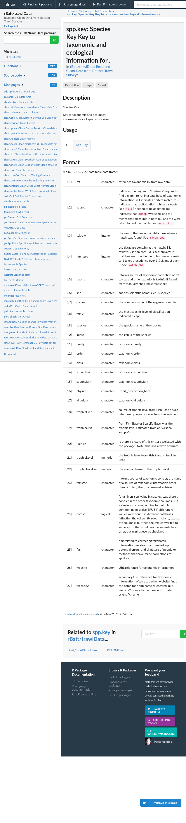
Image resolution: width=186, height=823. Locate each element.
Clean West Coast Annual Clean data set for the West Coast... (47, 185)
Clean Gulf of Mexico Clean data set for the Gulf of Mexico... (45, 128)
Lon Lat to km (15, 269)
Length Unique (14, 280)
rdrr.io (9, 4)
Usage (88, 85)
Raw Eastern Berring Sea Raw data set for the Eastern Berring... (45, 327)
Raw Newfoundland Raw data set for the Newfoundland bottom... (47, 348)
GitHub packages (119, 693)
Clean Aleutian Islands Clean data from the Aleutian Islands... (43, 107)
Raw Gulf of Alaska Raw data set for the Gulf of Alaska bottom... (45, 337)
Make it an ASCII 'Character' (29, 285)
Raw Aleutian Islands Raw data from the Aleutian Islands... (41, 321)
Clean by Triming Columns (27, 175)
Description (72, 85)
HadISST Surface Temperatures (27, 259)
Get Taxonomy (16, 248)
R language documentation (82, 685)
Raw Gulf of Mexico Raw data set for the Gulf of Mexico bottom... (47, 332)
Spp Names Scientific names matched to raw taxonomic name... (47, 243)
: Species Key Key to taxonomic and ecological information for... (114, 14)
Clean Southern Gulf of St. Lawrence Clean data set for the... (45, 159)
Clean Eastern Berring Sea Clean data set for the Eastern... (43, 117)
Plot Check (17, 316)
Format (102, 85)
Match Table (17, 290)
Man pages (12, 85)
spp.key (82, 145)
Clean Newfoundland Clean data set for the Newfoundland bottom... (50, 149)
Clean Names (19, 138)
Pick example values (18, 311)
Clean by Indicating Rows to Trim (31, 180)
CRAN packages (119, 675)
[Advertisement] (151, 87)
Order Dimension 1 (20, 306)
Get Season (17, 232)
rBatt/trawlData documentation (80, 611)
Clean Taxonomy (19, 170)
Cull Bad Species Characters (22, 196)
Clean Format (19, 123)
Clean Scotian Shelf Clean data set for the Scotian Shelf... (43, 164)
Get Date (14, 227)
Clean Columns (21, 112)
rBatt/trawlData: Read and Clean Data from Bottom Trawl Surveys (89, 70)
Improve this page (158, 803)
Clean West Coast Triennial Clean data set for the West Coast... (47, 191)
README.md (13, 56)
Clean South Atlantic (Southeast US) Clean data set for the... (43, 154)
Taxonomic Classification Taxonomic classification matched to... (47, 253)
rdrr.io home (80, 679)
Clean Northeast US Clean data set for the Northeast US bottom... (48, 143)
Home (70, 11)
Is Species (15, 264)
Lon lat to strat (17, 274)
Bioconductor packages (117, 681)
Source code (13, 75)
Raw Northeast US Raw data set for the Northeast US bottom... (46, 342)
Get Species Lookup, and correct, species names (36, 238)
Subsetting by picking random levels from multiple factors (41, 300)
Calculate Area (17, 96)
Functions (11, 66)
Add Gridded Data (20, 91)
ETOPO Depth (16, 201)
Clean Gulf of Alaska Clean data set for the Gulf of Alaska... (43, 133)
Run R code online (84, 692)
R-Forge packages (120, 688)
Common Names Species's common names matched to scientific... (50, 222)
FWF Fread (16, 211)
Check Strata (18, 102)
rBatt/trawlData (86, 636)
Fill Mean (15, 206)
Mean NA (15, 295)
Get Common (18, 217)
